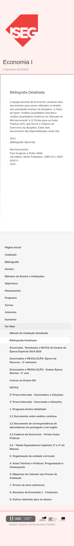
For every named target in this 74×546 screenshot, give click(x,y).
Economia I (18, 62)
